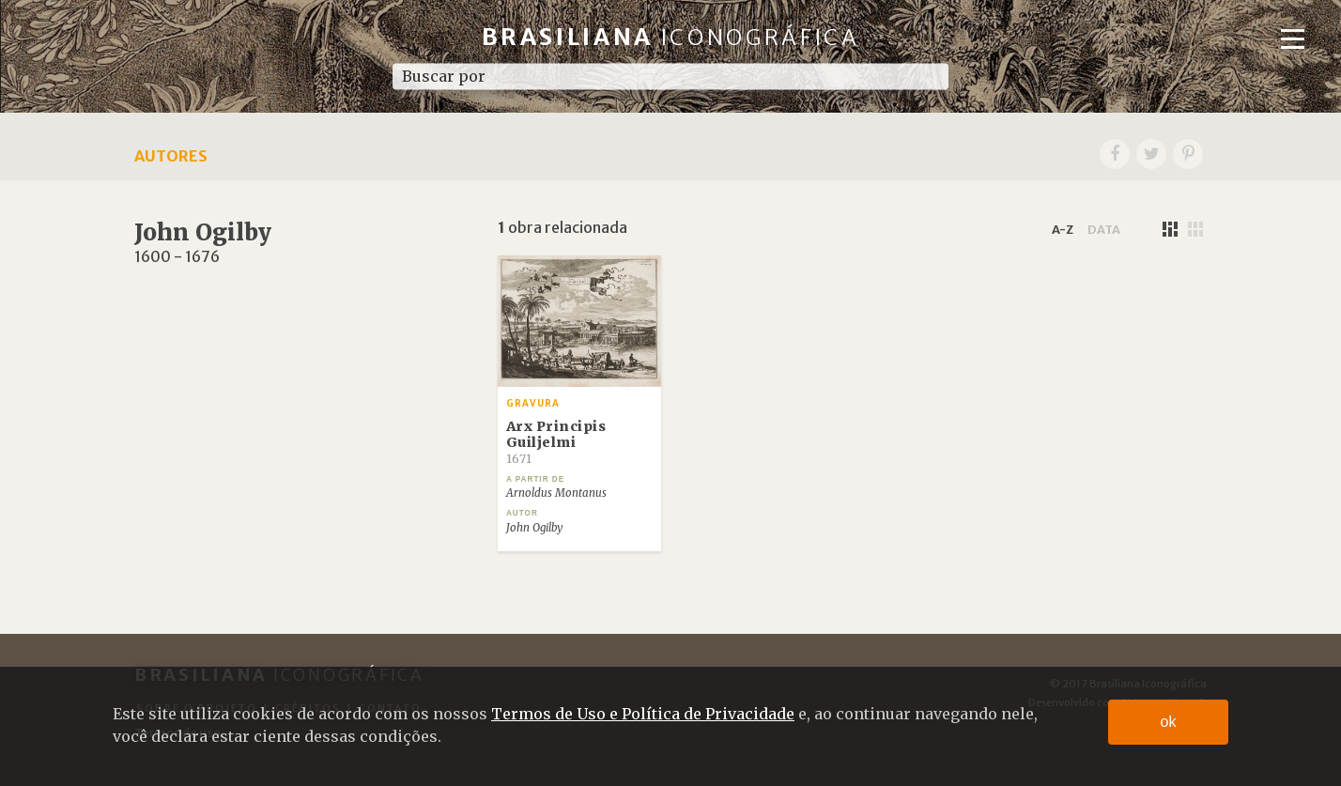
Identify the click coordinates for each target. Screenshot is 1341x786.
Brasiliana (671, 37)
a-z (1062, 229)
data (1103, 229)
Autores (171, 155)
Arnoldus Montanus (556, 493)
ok (1169, 722)
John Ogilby (534, 527)
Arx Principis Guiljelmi (556, 442)
